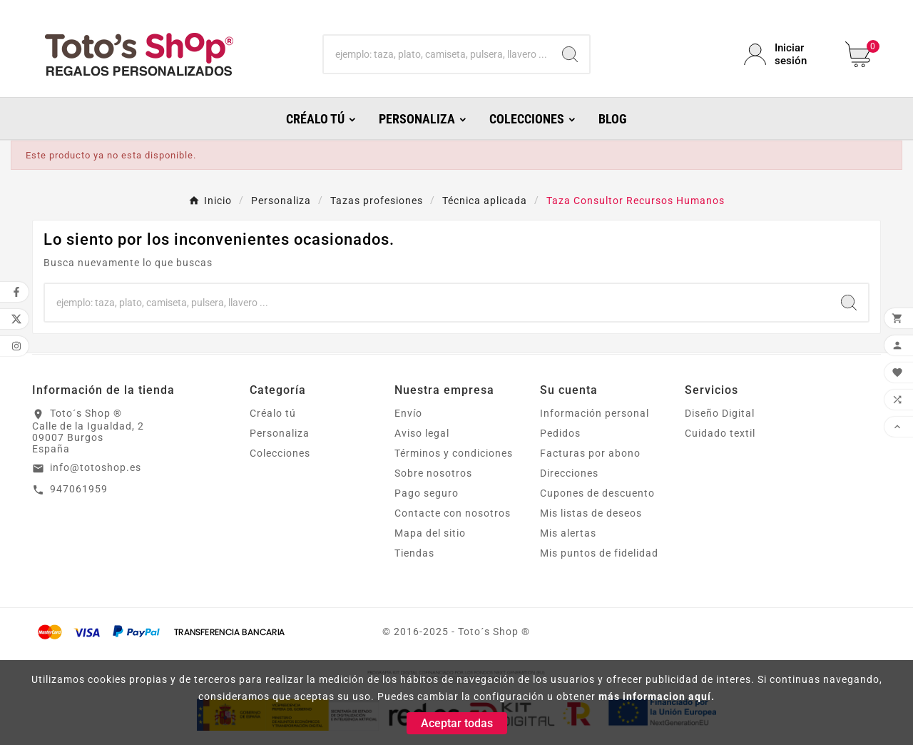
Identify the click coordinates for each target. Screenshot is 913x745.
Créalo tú (273, 413)
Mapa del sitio (430, 533)
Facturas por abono (590, 453)
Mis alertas (568, 533)
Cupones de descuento (597, 493)
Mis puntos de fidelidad (599, 553)
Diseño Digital (720, 413)
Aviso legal (421, 433)
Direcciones (569, 473)
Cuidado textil (720, 433)
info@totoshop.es (95, 467)
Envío (408, 413)
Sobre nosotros (433, 473)
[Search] (570, 54)
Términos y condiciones (453, 453)
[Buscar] (437, 54)
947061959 (79, 489)
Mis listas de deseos (591, 513)
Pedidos (560, 433)
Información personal (594, 413)
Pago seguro (426, 493)
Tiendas (414, 553)
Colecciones (280, 453)
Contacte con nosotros (452, 513)
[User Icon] (786, 54)
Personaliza (280, 433)
